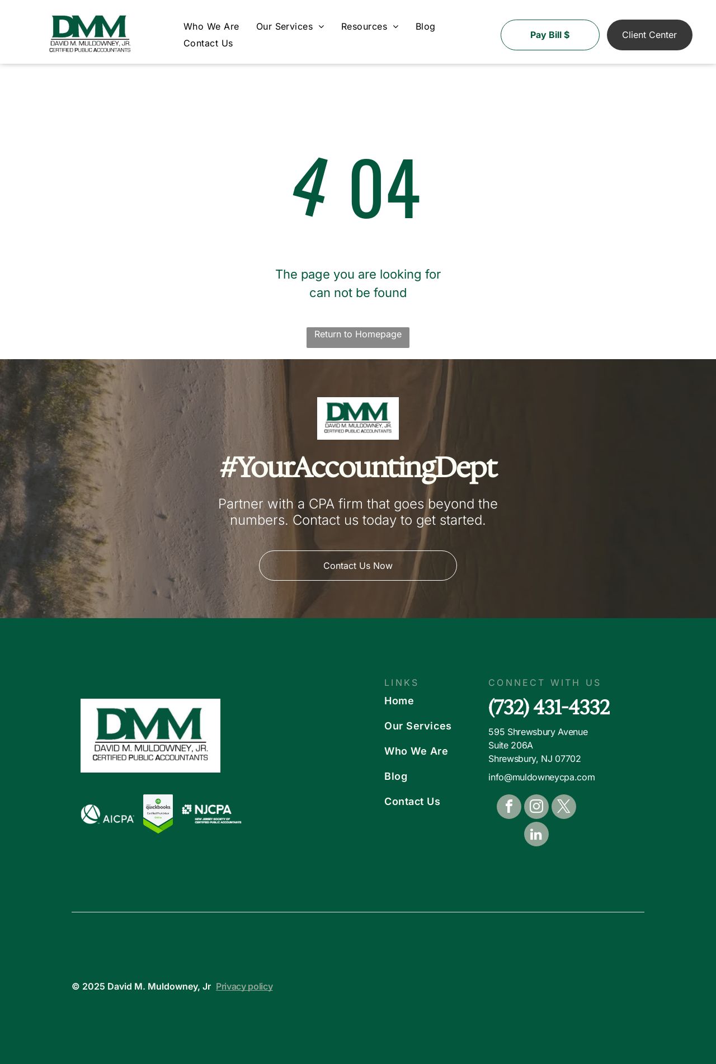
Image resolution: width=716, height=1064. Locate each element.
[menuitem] (211, 26)
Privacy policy (244, 986)
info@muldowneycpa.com (541, 777)
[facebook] (509, 808)
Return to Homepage (358, 334)
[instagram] (536, 808)
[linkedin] (536, 835)
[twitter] (564, 808)
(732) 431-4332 (549, 707)
